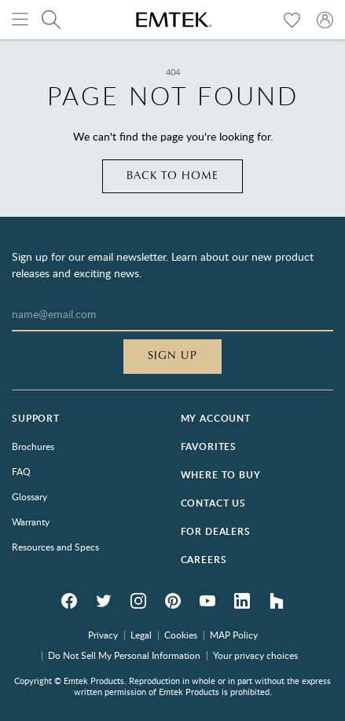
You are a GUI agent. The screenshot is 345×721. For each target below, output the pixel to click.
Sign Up (172, 356)
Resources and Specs (55, 546)
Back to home (172, 176)
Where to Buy (221, 474)
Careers (204, 559)
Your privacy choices (255, 655)
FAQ (21, 471)
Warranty (31, 521)
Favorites (209, 446)
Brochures (33, 446)
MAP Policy (234, 634)
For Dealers (216, 531)
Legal (141, 634)
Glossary (29, 496)
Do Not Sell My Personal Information (124, 655)
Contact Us (213, 503)
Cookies (180, 634)
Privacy (103, 634)
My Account (216, 418)
